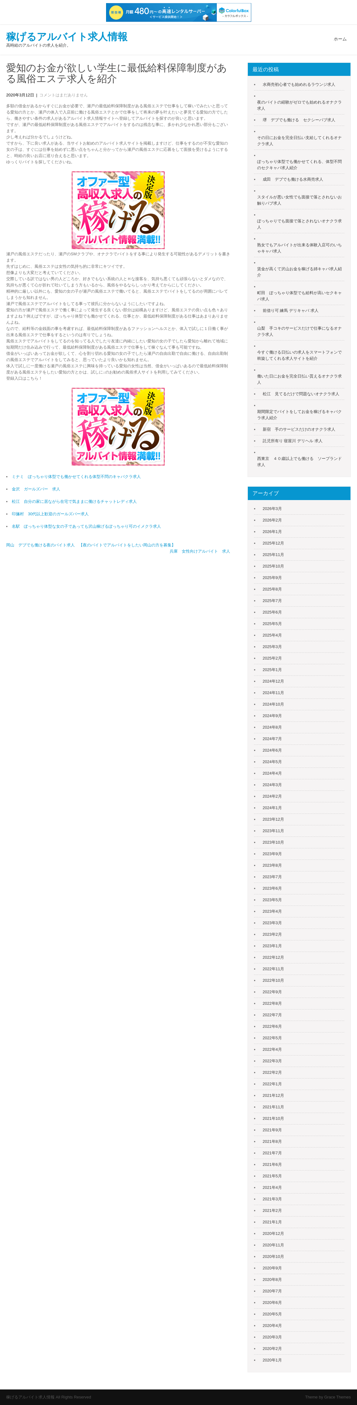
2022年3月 (272, 1061)
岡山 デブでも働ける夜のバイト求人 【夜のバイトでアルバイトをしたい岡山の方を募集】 (91, 545)
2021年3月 (272, 1199)
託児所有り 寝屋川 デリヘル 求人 (293, 440)
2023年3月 (272, 922)
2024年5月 (272, 761)
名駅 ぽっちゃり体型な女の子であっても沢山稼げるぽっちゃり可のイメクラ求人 (86, 526)
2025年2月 (272, 658)
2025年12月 (273, 543)
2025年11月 (273, 554)
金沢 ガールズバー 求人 (36, 489)
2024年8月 (272, 727)
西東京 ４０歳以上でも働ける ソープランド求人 (299, 461)
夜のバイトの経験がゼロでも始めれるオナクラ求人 (299, 105)
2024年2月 (272, 796)
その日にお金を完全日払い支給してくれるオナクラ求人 (299, 140)
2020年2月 (272, 1348)
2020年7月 (272, 1291)
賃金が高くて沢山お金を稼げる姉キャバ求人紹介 (299, 272)
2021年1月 (272, 1222)
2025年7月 (272, 600)
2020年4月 (272, 1325)
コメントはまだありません (63, 95)
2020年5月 (272, 1314)
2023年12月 (273, 819)
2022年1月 (272, 1084)
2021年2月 (272, 1210)
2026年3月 (272, 508)
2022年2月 (272, 1072)
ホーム (340, 38)
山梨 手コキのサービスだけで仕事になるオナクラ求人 (299, 331)
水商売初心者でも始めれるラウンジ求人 (299, 84)
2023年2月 (272, 934)
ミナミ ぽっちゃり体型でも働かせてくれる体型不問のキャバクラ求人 (76, 476)
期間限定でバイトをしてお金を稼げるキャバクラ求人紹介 (299, 414)
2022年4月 (272, 1049)
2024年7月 (272, 738)
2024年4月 (272, 773)
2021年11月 (273, 1107)
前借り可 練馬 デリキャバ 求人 (291, 310)
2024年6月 (272, 750)
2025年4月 (272, 635)
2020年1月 (272, 1360)
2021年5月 (272, 1176)
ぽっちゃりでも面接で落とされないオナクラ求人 (299, 224)
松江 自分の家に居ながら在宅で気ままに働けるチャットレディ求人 (74, 501)
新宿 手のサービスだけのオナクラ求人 (299, 429)
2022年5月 (272, 1038)
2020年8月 (272, 1279)
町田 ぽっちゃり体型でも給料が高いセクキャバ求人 (299, 295)
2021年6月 (272, 1164)
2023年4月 (272, 911)
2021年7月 (272, 1153)
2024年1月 (272, 807)
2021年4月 (272, 1187)
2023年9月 (272, 853)
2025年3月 (272, 646)
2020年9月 (272, 1268)
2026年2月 (272, 520)
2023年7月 (272, 876)
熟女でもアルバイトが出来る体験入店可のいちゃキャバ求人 (299, 248)
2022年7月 (272, 1015)
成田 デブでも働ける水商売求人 (293, 179)
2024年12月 (273, 681)
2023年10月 (273, 842)
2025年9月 (272, 577)
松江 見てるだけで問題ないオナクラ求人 (301, 394)
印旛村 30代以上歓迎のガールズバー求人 (50, 514)
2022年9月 (272, 992)
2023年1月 (272, 946)
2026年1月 (272, 531)
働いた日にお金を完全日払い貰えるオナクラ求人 (299, 379)
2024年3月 (272, 784)
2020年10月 (273, 1256)
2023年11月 (273, 830)
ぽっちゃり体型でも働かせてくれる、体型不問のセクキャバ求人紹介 (299, 164)
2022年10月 (273, 980)
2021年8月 (272, 1141)
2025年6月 (272, 612)
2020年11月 (273, 1245)
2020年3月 (272, 1337)
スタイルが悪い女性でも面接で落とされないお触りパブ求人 (299, 200)
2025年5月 (272, 623)
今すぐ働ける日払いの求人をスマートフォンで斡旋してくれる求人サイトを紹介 (299, 355)
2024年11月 (273, 692)
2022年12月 (273, 957)
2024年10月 (273, 704)
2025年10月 (273, 566)
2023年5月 (272, 899)
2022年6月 (272, 1026)
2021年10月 (273, 1118)
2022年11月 (273, 969)
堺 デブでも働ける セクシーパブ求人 (299, 120)
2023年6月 (272, 888)
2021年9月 (272, 1130)
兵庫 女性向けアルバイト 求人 (200, 551)
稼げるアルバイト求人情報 (66, 37)
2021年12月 (273, 1095)
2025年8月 (272, 589)
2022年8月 (272, 1003)
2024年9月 (272, 715)
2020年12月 (273, 1233)
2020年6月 (272, 1302)
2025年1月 (272, 669)
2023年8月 (272, 865)
